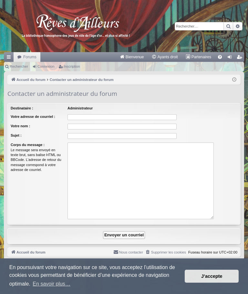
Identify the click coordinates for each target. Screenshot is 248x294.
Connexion (46, 66)
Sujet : (16, 135)
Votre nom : (20, 126)
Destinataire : (22, 108)
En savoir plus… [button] (51, 284)
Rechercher (19, 66)
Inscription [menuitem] (240, 58)
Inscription (72, 66)
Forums (29, 57)
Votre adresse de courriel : (33, 117)
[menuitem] (132, 57)
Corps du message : (28, 145)
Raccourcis (10, 58)
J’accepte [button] (211, 276)
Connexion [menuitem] (231, 58)
